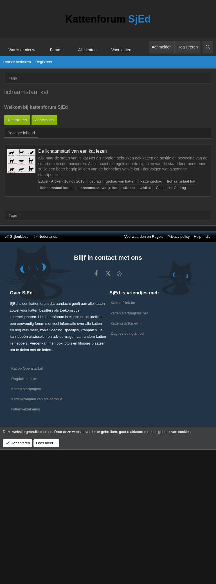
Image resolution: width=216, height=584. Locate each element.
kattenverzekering (25, 543)
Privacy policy (178, 371)
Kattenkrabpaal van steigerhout (36, 533)
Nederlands (45, 371)
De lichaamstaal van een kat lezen (72, 205)
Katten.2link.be (123, 437)
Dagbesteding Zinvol (127, 468)
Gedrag (180, 242)
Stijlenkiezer (17, 371)
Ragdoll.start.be (24, 513)
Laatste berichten (17, 62)
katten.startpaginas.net (129, 447)
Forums (56, 50)
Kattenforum (108, 19)
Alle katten (87, 50)
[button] (40, 47)
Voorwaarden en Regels (143, 371)
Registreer (43, 62)
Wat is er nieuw (21, 50)
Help (197, 371)
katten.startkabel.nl (126, 457)
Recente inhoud (21, 187)
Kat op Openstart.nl (27, 503)
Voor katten (121, 50)
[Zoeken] (207, 47)
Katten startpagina (26, 523)
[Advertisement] (108, 137)
